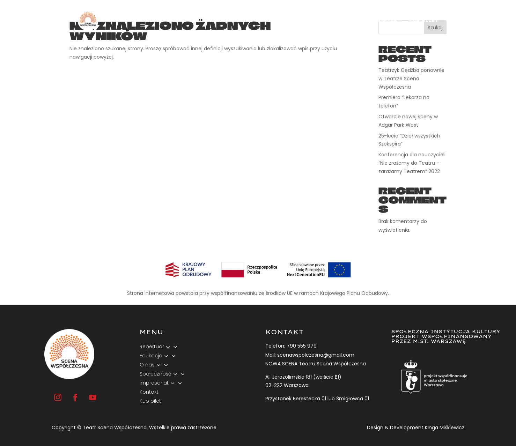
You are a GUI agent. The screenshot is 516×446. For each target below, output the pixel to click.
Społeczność (287, 20)
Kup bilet (423, 20)
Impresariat (341, 20)
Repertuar (162, 20)
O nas (244, 20)
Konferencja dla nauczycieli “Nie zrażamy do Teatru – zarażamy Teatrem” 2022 (411, 163)
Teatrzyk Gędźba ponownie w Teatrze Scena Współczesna (411, 78)
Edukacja (206, 20)
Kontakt (388, 20)
